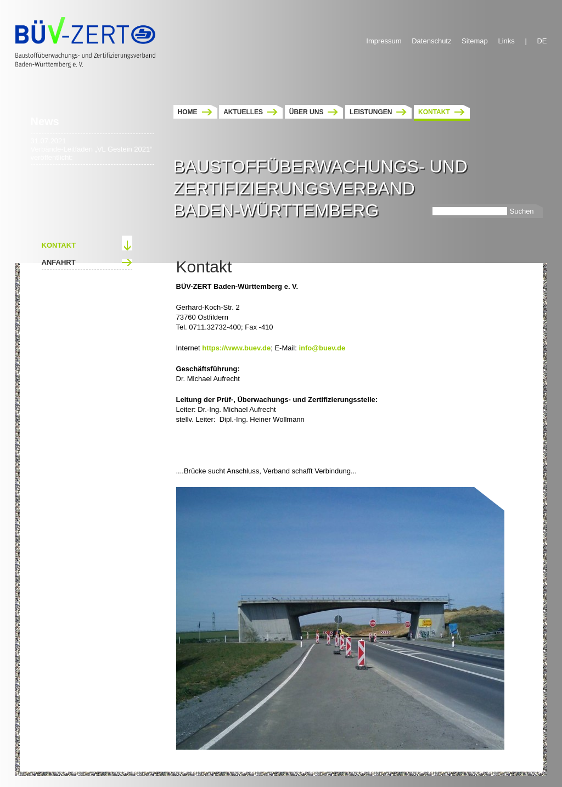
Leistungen (371, 112)
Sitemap (475, 41)
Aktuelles (243, 112)
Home (188, 112)
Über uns (306, 112)
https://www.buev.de (236, 348)
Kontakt (434, 112)
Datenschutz (431, 41)
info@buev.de (322, 348)
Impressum (383, 41)
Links (506, 41)
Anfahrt (59, 262)
